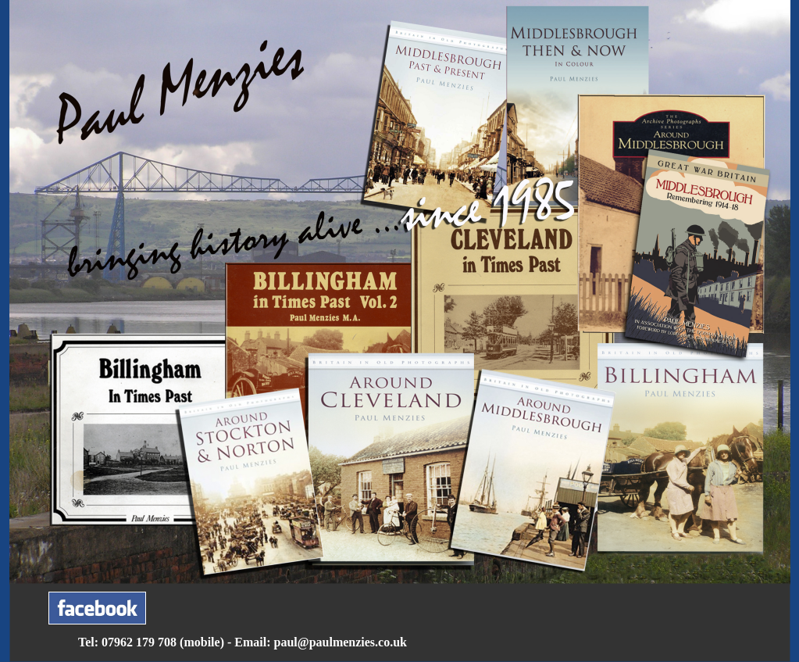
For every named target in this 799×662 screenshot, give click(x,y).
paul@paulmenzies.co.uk (340, 642)
